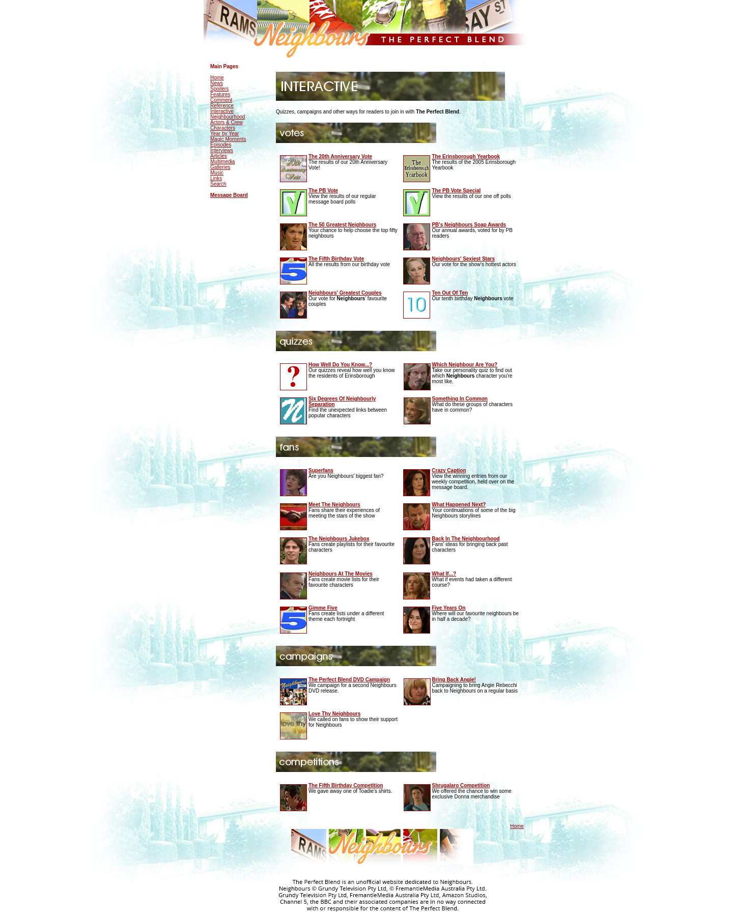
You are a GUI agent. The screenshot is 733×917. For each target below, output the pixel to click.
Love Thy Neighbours (334, 714)
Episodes (220, 145)
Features (220, 94)
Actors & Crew (226, 122)
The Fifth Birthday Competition (345, 785)
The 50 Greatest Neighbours (342, 224)
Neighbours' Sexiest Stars (463, 259)
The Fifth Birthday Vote (336, 259)
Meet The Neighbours (334, 504)
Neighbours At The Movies (340, 574)
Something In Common (460, 399)
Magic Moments (228, 139)
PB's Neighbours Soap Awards (469, 224)
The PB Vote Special (456, 190)
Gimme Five (322, 608)
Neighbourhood (227, 117)
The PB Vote (323, 190)
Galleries (220, 167)
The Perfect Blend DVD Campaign (349, 679)
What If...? (444, 574)
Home (217, 77)
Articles (218, 156)
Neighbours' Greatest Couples (345, 293)
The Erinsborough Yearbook (466, 156)
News (216, 83)
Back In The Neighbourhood (465, 538)
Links (216, 178)
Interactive (222, 111)
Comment (221, 100)
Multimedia (222, 161)
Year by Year (224, 133)
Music (216, 173)
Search (218, 184)
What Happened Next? (459, 504)
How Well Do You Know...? (340, 364)
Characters (222, 128)
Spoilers (219, 89)
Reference (222, 105)
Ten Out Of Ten (450, 293)
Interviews (221, 150)
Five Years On (448, 608)
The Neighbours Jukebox (338, 538)
